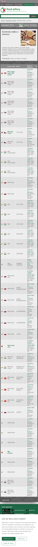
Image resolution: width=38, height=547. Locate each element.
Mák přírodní (9, 452)
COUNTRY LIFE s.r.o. (30, 374)
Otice (28, 264)
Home (3, 20)
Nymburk (29, 72)
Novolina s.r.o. (29, 129)
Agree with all (9, 538)
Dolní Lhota (30, 151)
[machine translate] (6, 62)
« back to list (5, 500)
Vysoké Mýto (31, 275)
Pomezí (29, 131)
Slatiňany (29, 357)
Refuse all (21, 538)
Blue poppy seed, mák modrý (11, 73)
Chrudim (29, 310)
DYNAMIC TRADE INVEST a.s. (30, 272)
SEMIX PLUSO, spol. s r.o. (30, 261)
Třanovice (30, 287)
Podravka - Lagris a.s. (30, 149)
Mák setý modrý (10, 132)
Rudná (29, 376)
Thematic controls (11, 20)
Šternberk (30, 181)
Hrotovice (30, 332)
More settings (8, 543)
